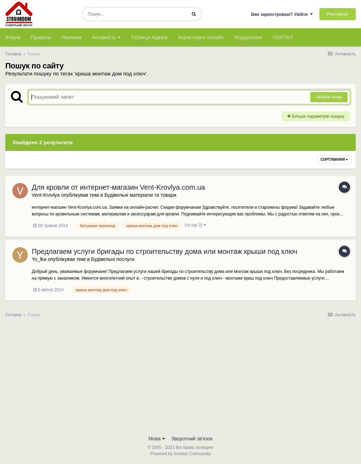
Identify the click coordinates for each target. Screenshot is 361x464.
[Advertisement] (180, 378)
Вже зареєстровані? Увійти (282, 14)
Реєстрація (337, 14)
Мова (156, 438)
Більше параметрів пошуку (315, 116)
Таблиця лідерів (149, 37)
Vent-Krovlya (46, 195)
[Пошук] (134, 14)
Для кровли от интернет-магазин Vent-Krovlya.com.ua (118, 187)
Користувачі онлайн (200, 37)
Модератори (248, 37)
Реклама (71, 37)
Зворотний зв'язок (192, 438)
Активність (106, 37)
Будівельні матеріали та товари (140, 195)
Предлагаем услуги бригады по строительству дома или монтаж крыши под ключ (164, 251)
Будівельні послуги (112, 259)
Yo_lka (39, 259)
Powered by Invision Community (180, 453)
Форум (12, 37)
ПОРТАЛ (283, 37)
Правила (41, 37)
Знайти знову (329, 96)
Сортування (334, 159)
